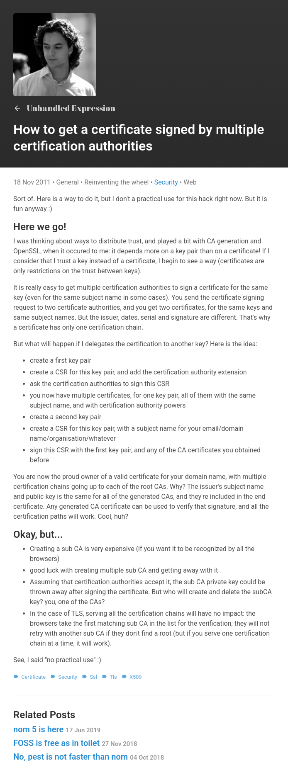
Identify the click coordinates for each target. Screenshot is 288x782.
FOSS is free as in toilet (75, 743)
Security (167, 182)
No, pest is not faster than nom (88, 757)
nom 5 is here (56, 729)
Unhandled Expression (64, 108)
